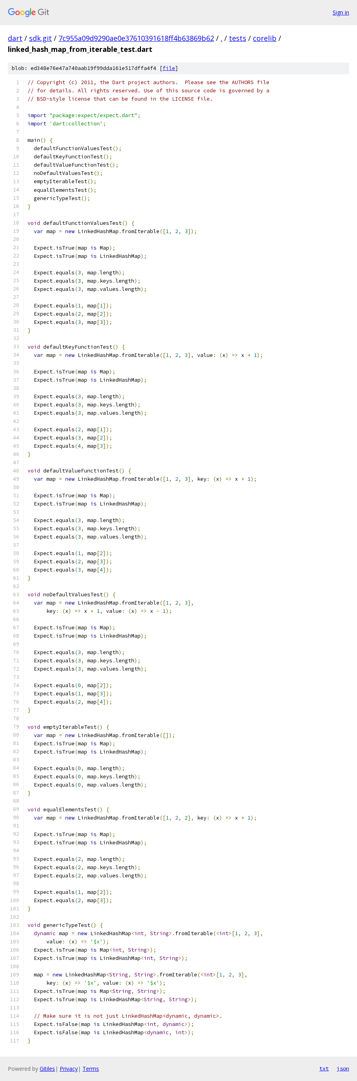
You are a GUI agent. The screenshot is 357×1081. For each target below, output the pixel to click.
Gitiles (47, 1068)
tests (237, 38)
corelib (264, 38)
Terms (90, 1068)
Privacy (69, 1068)
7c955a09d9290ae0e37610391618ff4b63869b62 (136, 38)
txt (324, 1068)
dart (15, 38)
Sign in (341, 12)
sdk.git (40, 38)
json (343, 1068)
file (169, 68)
